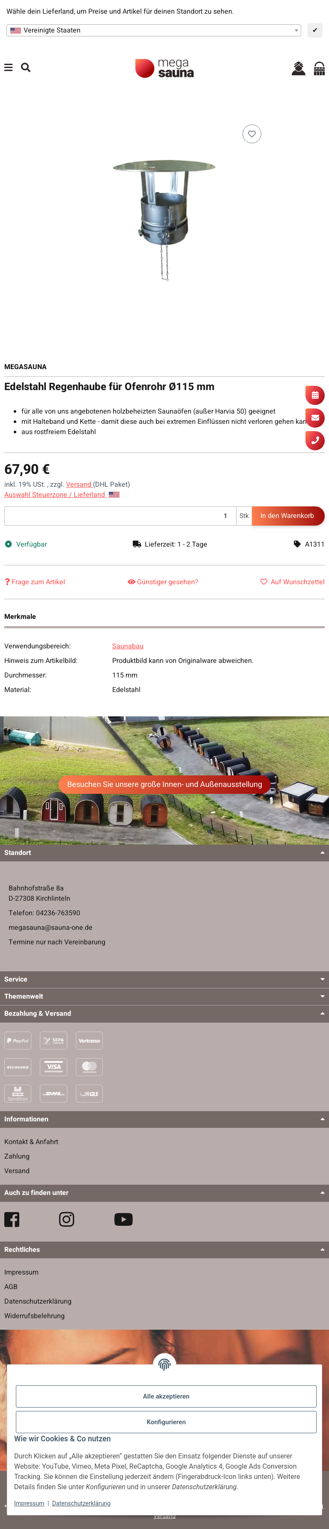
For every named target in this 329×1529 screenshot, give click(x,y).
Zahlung (17, 1156)
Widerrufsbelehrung (34, 1316)
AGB (11, 1287)
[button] (298, 68)
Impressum (29, 1503)
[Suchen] (25, 68)
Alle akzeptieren (166, 1396)
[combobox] (153, 30)
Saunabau (128, 646)
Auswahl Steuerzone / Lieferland (62, 495)
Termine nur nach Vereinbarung (57, 942)
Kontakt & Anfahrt (31, 1142)
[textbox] (154, 30)
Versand (79, 484)
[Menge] (120, 516)
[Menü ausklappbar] (8, 68)
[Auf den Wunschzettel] (251, 133)
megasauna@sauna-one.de (51, 928)
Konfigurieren (166, 1422)
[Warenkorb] (319, 68)
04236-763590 (58, 913)
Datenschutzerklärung (81, 1503)
